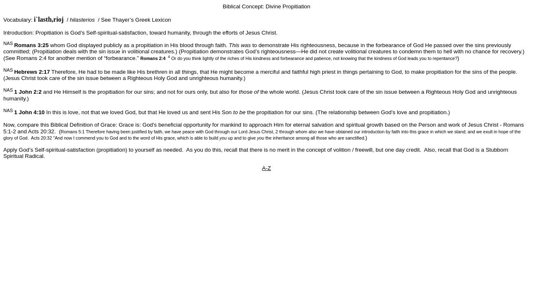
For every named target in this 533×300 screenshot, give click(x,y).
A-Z (266, 168)
